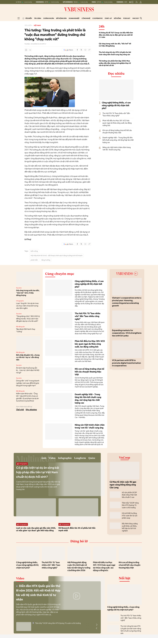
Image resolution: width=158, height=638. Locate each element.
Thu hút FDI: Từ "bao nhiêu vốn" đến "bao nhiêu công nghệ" (116, 114)
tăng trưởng (45, 260)
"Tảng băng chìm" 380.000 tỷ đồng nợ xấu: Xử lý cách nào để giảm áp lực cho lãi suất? (28, 318)
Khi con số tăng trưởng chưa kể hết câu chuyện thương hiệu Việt (117, 131)
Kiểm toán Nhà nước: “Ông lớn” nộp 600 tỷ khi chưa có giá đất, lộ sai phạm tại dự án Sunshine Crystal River (27, 397)
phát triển (34, 260)
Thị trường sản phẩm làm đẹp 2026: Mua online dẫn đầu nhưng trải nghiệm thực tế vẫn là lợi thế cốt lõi (115, 63)
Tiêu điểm (28, 18)
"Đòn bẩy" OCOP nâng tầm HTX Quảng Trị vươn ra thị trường (130, 504)
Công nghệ (86, 18)
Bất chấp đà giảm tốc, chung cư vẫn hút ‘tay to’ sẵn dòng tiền (28, 357)
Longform (76, 459)
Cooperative (97, 18)
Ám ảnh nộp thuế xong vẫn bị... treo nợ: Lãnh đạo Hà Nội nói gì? (27, 370)
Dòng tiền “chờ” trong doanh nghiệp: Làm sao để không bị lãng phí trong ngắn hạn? (27, 383)
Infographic (20, 301)
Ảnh (28, 459)
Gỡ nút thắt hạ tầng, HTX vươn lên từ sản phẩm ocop (129, 515)
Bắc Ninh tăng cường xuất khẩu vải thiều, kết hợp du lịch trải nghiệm (130, 525)
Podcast (126, 18)
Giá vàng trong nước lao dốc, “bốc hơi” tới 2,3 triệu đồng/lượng (115, 45)
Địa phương (31, 410)
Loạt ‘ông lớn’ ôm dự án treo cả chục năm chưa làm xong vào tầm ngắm (27, 305)
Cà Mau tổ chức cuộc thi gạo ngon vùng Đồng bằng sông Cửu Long (123, 484)
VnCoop (135, 18)
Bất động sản (61, 18)
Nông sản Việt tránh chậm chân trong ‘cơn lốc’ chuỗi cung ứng (116, 148)
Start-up (108, 18)
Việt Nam (38, 25)
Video (39, 459)
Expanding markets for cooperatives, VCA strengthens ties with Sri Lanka (126, 333)
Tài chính (37, 18)
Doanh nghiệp (74, 18)
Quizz (90, 459)
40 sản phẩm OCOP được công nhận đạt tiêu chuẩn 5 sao (130, 494)
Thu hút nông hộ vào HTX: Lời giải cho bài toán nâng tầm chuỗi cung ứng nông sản (115, 53)
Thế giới (20, 410)
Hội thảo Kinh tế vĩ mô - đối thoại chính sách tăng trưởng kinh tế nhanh (56, 255)
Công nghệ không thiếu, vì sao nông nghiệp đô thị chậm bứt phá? (116, 105)
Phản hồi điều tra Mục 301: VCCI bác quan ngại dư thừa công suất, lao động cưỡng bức (117, 122)
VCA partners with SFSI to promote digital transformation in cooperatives (126, 363)
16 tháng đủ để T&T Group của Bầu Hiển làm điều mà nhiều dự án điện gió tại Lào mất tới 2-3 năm (116, 35)
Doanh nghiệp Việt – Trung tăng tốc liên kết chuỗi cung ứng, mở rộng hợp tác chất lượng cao (118, 139)
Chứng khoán (48, 18)
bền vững (34, 251)
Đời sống (117, 18)
